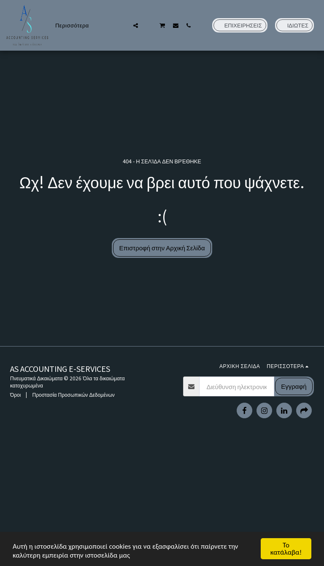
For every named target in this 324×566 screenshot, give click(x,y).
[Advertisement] (162, 505)
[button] (122, 25)
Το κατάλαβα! (286, 549)
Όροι (15, 394)
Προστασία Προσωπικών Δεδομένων (73, 394)
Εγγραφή (293, 386)
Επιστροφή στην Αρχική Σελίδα (162, 247)
